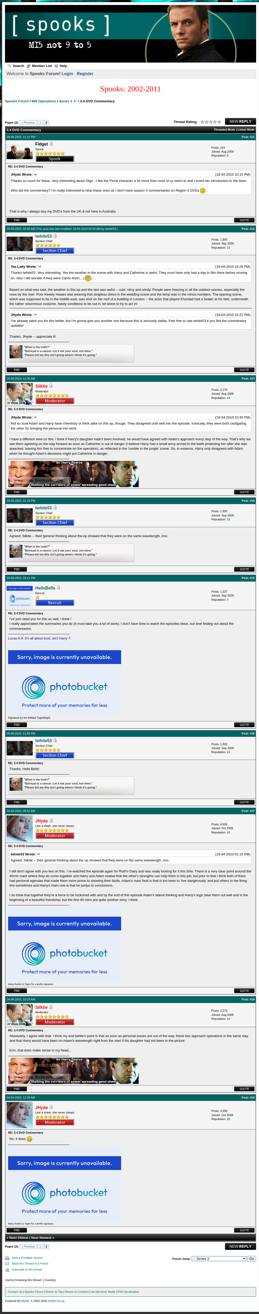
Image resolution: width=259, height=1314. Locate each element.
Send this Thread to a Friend (30, 1263)
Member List (39, 66)
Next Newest (41, 1238)
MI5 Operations (44, 101)
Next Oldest (18, 1238)
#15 (252, 578)
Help (60, 66)
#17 (252, 810)
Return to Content (76, 1291)
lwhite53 (110, 228)
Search (15, 66)
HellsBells (45, 588)
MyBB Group (56, 1300)
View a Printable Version (27, 1257)
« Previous (28, 122)
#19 (252, 1097)
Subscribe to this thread (27, 1269)
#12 (252, 228)
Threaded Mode (224, 129)
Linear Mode (246, 129)
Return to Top (54, 1291)
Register (85, 73)
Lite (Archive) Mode (102, 1291)
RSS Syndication (128, 1291)
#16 (252, 733)
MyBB (25, 1300)
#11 (252, 136)
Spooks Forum (17, 101)
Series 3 (65, 101)
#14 (252, 500)
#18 (252, 999)
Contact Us (15, 1291)
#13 (252, 378)
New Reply (240, 121)
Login (67, 73)
